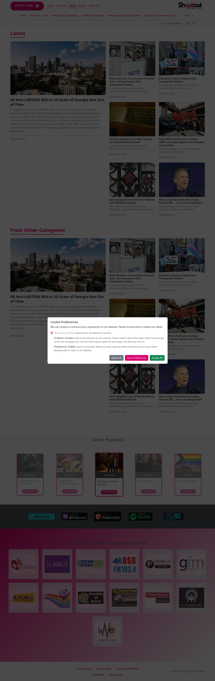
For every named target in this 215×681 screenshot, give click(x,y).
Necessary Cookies (64, 333)
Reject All (116, 358)
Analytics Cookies (64, 338)
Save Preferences (136, 358)
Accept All (157, 358)
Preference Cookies (65, 346)
